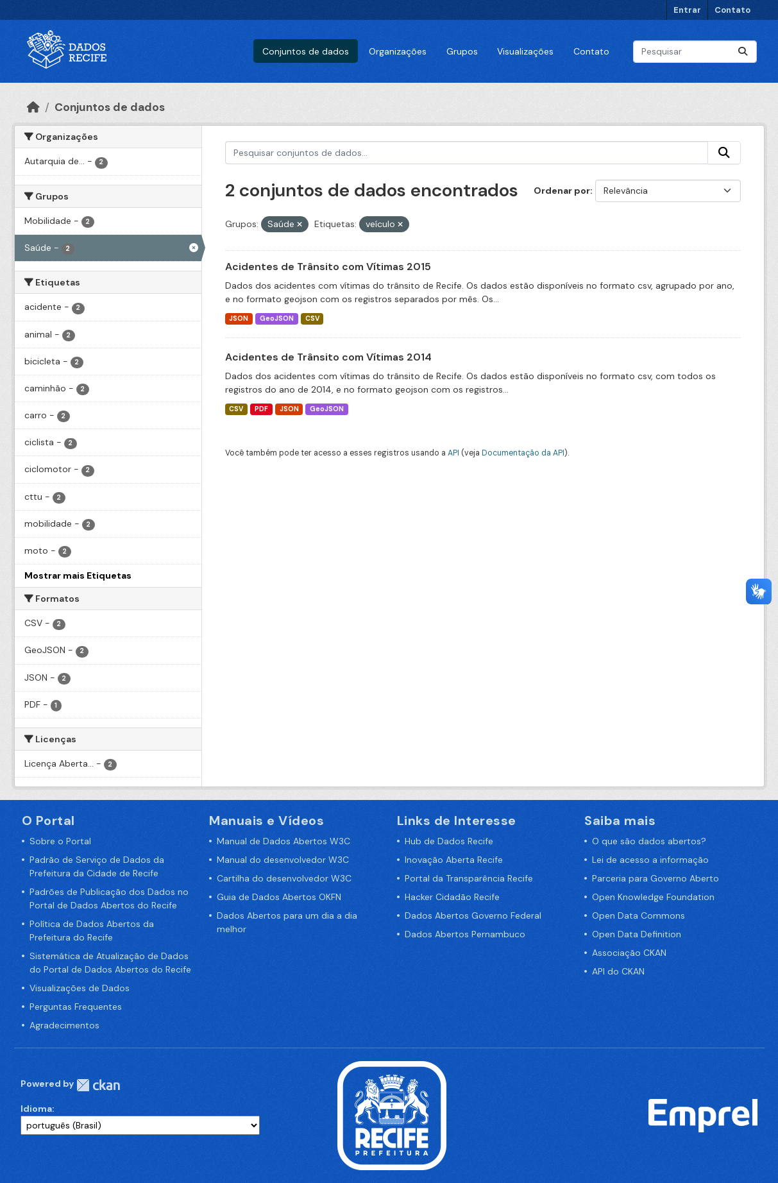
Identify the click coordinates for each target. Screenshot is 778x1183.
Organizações (398, 51)
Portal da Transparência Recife (469, 878)
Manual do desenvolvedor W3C (283, 859)
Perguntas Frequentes (76, 1006)
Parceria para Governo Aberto (655, 878)
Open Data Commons (638, 915)
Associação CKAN (629, 952)
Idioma (36, 1108)
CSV (312, 318)
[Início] (33, 107)
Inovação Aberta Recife (454, 859)
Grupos (462, 51)
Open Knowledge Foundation (653, 897)
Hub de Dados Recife (449, 841)
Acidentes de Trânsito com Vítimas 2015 (328, 266)
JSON (238, 318)
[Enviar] (743, 51)
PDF (261, 409)
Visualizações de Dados (80, 988)
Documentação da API (523, 453)
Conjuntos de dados (305, 51)
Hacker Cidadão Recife (452, 897)
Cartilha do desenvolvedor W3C (284, 878)
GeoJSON (277, 318)
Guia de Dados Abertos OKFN (279, 897)
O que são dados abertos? (649, 841)
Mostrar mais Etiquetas (77, 575)
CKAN (98, 1085)
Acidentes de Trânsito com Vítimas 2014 (328, 357)
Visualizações (525, 51)
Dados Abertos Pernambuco (465, 934)
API (453, 453)
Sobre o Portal (60, 841)
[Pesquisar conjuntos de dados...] (695, 51)
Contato (732, 9)
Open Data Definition (636, 934)
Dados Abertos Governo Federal (473, 915)
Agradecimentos (64, 1025)
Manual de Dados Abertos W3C (283, 841)
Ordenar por (562, 190)
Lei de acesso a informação (650, 859)
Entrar (687, 9)
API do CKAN (618, 971)
